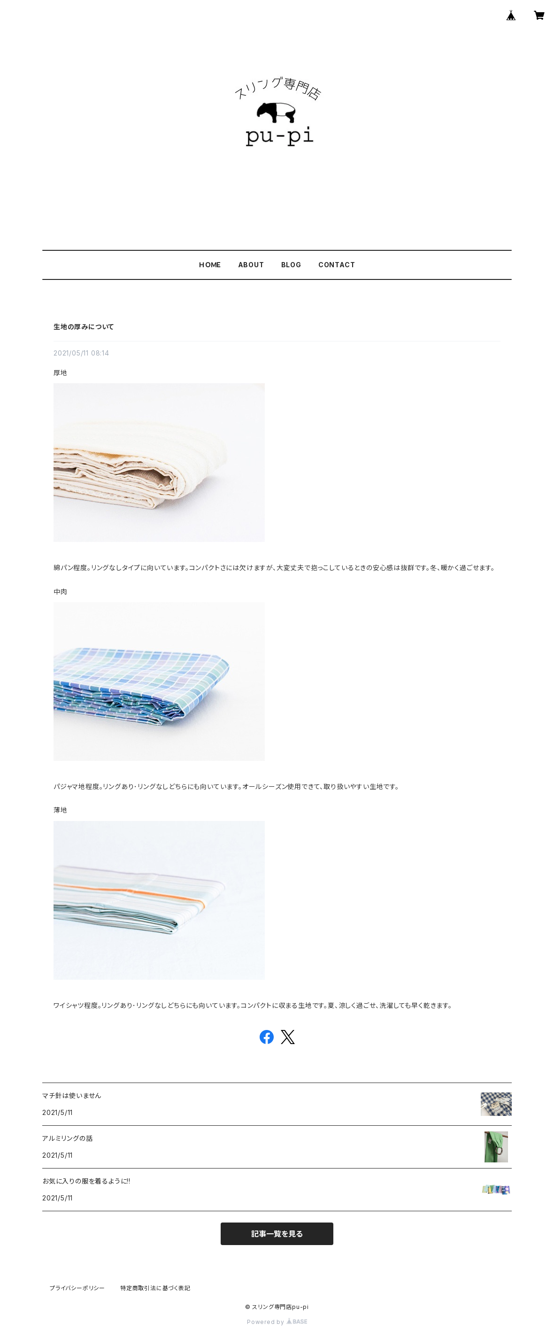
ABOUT (251, 265)
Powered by (277, 1321)
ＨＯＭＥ (210, 265)
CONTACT (336, 265)
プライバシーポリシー (77, 1288)
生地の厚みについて (84, 327)
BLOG (291, 265)
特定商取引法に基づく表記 (155, 1288)
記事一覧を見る (277, 1233)
